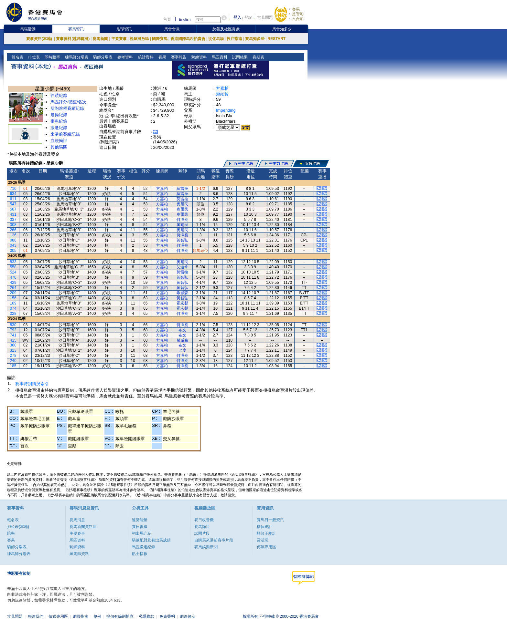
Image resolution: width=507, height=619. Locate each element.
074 (13, 308)
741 (13, 335)
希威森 (182, 293)
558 (13, 267)
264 (13, 287)
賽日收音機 (204, 520)
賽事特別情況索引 (32, 383)
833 (13, 262)
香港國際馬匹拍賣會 (187, 38)
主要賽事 (119, 38)
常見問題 (265, 17)
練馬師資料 (79, 554)
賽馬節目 (202, 526)
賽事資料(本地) (39, 38)
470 (13, 277)
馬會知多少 (282, 29)
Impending (226, 110)
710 (13, 188)
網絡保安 (187, 616)
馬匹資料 (218, 57)
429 (13, 282)
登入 (237, 17)
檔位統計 (264, 526)
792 (13, 330)
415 (13, 340)
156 (13, 298)
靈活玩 (262, 540)
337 (13, 219)
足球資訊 (124, 29)
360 (13, 345)
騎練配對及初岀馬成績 (151, 540)
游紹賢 (222, 93)
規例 (97, 616)
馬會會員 (172, 29)
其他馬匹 (58, 147)
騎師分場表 (102, 57)
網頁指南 (80, 616)
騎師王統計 (266, 533)
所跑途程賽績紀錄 (67, 108)
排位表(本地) (18, 526)
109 (13, 303)
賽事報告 (178, 57)
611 (13, 199)
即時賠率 (52, 57)
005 (13, 250)
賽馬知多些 (254, 38)
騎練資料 (198, 57)
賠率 (11, 533)
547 (13, 204)
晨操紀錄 (58, 114)
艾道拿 (182, 267)
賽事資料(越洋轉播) (73, 38)
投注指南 (234, 38)
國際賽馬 (159, 38)
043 (13, 245)
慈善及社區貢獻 (226, 29)
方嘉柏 (222, 88)
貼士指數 (139, 554)
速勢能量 (139, 520)
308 (13, 224)
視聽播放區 (139, 38)
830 (13, 325)
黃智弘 (182, 240)
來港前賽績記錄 (65, 134)
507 (13, 209)
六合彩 (298, 18)
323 (13, 350)
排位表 (33, 57)
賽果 (161, 57)
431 (13, 214)
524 (13, 272)
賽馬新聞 (100, 38)
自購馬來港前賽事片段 (213, 540)
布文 (182, 330)
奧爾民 (182, 204)
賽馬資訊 (76, 29)
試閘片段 (202, 533)
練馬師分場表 (76, 57)
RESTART (276, 38)
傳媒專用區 (266, 547)
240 (13, 360)
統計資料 (145, 57)
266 (13, 230)
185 (13, 366)
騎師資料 (77, 547)
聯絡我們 (35, 616)
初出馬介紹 (141, 533)
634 (13, 193)
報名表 (17, 57)
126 (13, 235)
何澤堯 (182, 219)
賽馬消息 (77, 520)
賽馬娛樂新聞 (206, 547)
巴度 (182, 350)
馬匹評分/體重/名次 (68, 101)
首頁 (167, 19)
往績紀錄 (58, 95)
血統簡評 (58, 140)
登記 (248, 17)
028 (13, 313)
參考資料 (124, 57)
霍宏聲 (182, 303)
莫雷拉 (182, 188)
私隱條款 (146, 616)
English (184, 19)
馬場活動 (28, 29)
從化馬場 (216, 38)
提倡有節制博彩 (120, 616)
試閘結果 (239, 57)
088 (13, 240)
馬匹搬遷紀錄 (143, 547)
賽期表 (257, 57)
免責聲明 (167, 616)
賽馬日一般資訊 (270, 520)
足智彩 (298, 14)
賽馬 (296, 9)
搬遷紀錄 (58, 127)
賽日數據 (139, 526)
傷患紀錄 (58, 121)
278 (13, 355)
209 (13, 293)
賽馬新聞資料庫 (83, 526)
